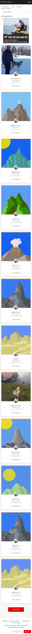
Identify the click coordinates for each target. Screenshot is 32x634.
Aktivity (19, 7)
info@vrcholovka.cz (22, 625)
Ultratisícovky (26, 621)
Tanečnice (15, 499)
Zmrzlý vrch (15, 592)
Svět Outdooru (16, 623)
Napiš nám (17, 631)
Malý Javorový (15, 125)
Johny (13, 7)
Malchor (15, 265)
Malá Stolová (15, 405)
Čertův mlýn (15, 452)
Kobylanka (15, 172)
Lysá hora (15, 219)
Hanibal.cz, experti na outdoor (11, 621)
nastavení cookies (19, 627)
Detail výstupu (16, 86)
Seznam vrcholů (5, 8)
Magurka (15, 546)
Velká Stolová (15, 312)
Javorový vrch (15, 79)
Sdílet (27, 631)
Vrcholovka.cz (5, 7)
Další (16, 609)
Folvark (15, 359)
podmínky (10, 627)
